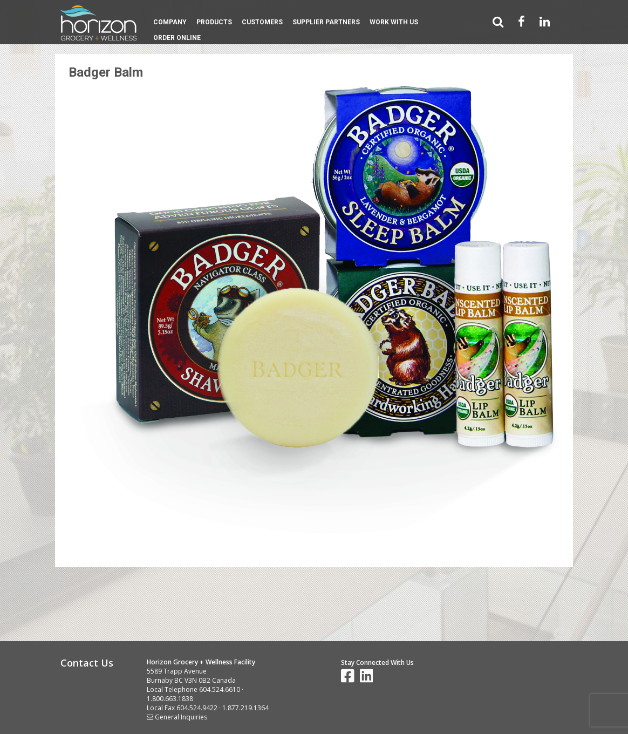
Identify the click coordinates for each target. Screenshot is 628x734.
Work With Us (394, 22)
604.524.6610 (219, 689)
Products (214, 22)
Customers (262, 22)
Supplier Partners (326, 22)
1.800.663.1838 (170, 698)
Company (170, 22)
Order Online (177, 38)
